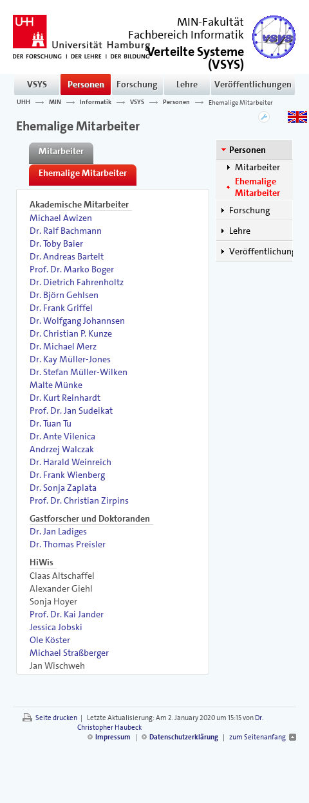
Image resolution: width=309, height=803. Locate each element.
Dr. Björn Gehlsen (64, 295)
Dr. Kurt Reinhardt (65, 397)
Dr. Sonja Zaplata (63, 487)
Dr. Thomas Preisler (68, 544)
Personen (86, 84)
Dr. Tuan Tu (50, 423)
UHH (23, 102)
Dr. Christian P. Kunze (71, 333)
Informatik (95, 102)
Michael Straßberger (69, 652)
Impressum (113, 737)
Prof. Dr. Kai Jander (67, 614)
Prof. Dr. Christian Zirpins (79, 500)
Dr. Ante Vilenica (62, 436)
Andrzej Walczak (62, 449)
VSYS (37, 84)
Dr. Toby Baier (56, 243)
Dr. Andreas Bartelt (67, 256)
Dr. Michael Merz (63, 346)
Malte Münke (56, 385)
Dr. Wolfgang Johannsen (77, 320)
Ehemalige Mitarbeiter (241, 102)
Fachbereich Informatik (186, 34)
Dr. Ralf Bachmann (66, 230)
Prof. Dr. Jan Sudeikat (71, 410)
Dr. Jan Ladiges (58, 531)
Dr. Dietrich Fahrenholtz (77, 282)
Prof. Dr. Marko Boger (72, 269)
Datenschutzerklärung (183, 737)
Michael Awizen (61, 218)
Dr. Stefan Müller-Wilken (78, 372)
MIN (55, 102)
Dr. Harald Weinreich (70, 462)
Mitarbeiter (257, 167)
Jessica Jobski (56, 627)
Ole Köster (50, 640)
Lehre (187, 84)
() (195, 57)
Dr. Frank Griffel (61, 307)
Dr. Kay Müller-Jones (70, 359)
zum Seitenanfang (257, 737)
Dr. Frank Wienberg (67, 475)
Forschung (137, 84)
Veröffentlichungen (253, 84)
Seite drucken (56, 718)
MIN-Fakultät (210, 22)
